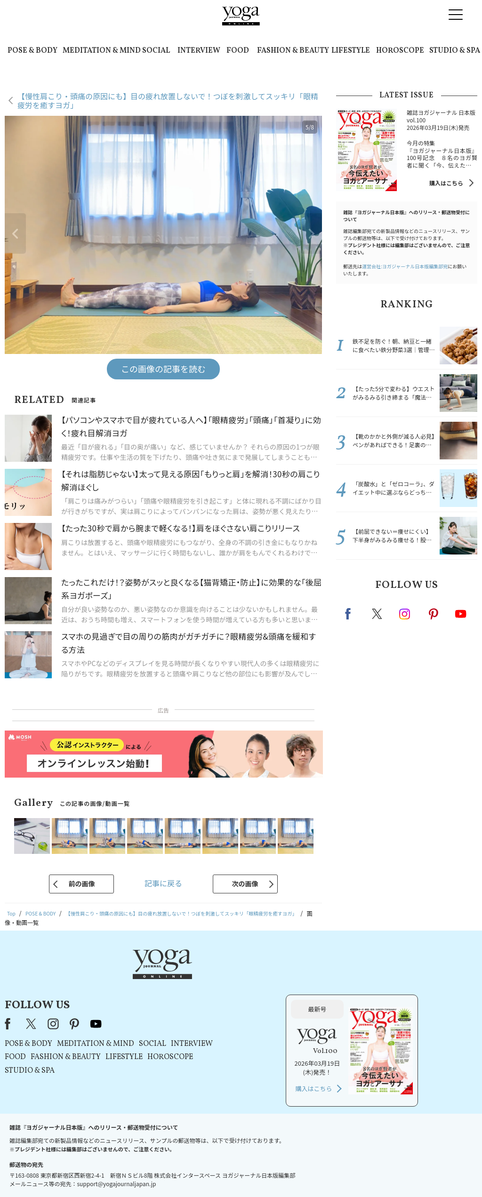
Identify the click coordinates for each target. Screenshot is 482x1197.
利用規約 (179, 1172)
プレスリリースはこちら (128, 1172)
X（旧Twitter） (150, 978)
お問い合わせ (72, 1172)
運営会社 (332, 1172)
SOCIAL (156, 51)
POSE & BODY (32, 51)
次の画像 (245, 883)
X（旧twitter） (378, 614)
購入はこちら (446, 183)
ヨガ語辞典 (408, 1172)
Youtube (461, 614)
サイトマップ (369, 1172)
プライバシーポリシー (226, 1172)
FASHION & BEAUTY (293, 51)
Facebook (351, 614)
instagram (405, 613)
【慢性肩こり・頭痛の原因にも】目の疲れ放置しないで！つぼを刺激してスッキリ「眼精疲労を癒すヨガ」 (167, 100)
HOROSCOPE (400, 51)
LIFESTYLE (350, 51)
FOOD (237, 51)
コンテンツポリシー (287, 1172)
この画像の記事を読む (163, 368)
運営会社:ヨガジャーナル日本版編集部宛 (405, 266)
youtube (214, 978)
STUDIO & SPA (454, 51)
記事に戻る (163, 883)
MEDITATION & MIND (102, 51)
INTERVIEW (198, 51)
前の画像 (81, 883)
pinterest (434, 614)
